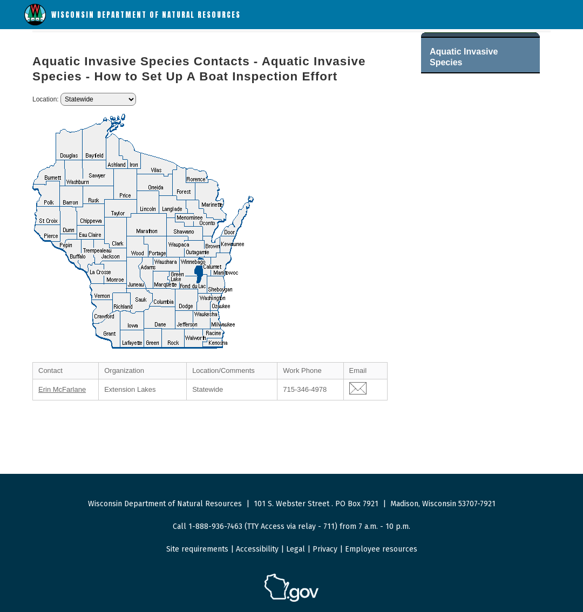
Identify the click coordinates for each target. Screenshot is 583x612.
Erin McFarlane (62, 389)
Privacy (325, 549)
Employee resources (381, 549)
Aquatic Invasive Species (464, 57)
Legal (295, 549)
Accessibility (257, 549)
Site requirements (197, 549)
